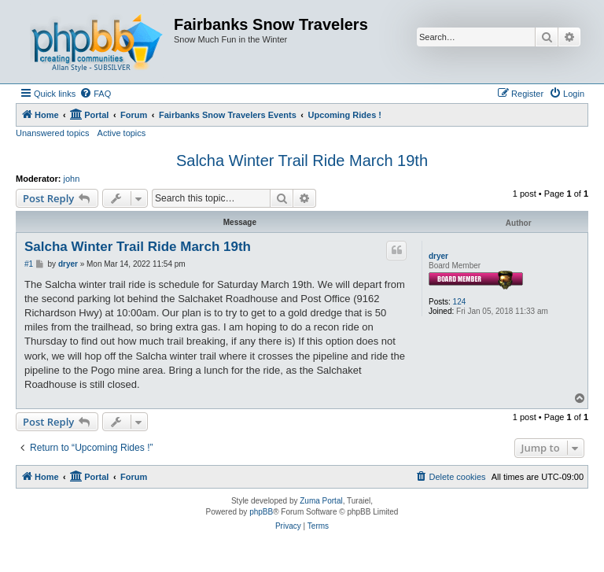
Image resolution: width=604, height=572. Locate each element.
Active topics (122, 133)
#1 (28, 264)
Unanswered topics (53, 133)
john (72, 178)
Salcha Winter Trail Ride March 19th (302, 160)
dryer (438, 256)
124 (459, 301)
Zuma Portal (321, 500)
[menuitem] (95, 93)
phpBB (261, 511)
